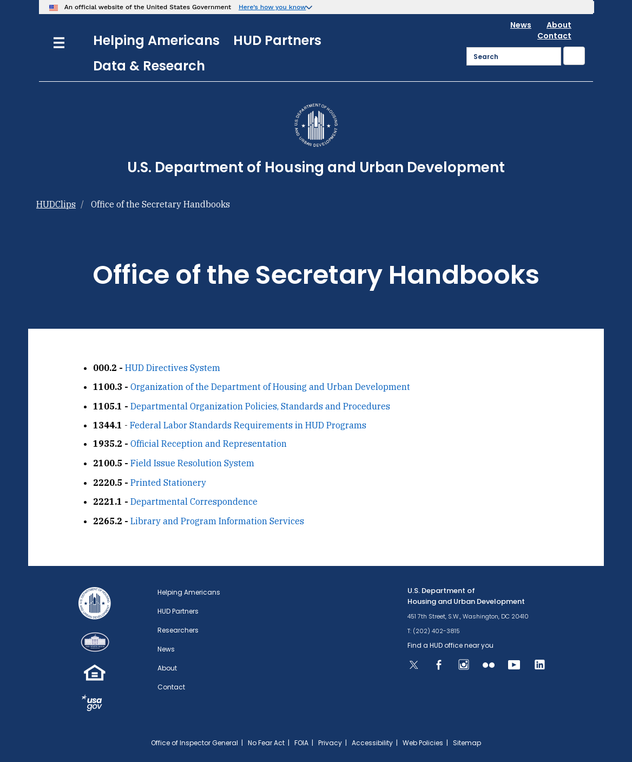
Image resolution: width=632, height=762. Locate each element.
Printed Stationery (168, 482)
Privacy (330, 742)
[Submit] (574, 56)
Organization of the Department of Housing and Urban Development (270, 386)
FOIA (301, 742)
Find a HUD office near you (450, 645)
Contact (554, 35)
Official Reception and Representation (208, 443)
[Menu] (59, 41)
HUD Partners (277, 40)
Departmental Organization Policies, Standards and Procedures (260, 406)
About (559, 24)
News (520, 24)
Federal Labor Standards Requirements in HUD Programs (248, 425)
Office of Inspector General (194, 742)
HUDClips (56, 204)
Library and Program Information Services (217, 521)
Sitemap (467, 742)
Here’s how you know (272, 7)
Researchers (178, 630)
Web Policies (423, 742)
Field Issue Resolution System (192, 463)
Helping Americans (156, 40)
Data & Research (149, 66)
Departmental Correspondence (194, 501)
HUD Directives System (172, 367)
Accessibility (372, 742)
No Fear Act (266, 742)
